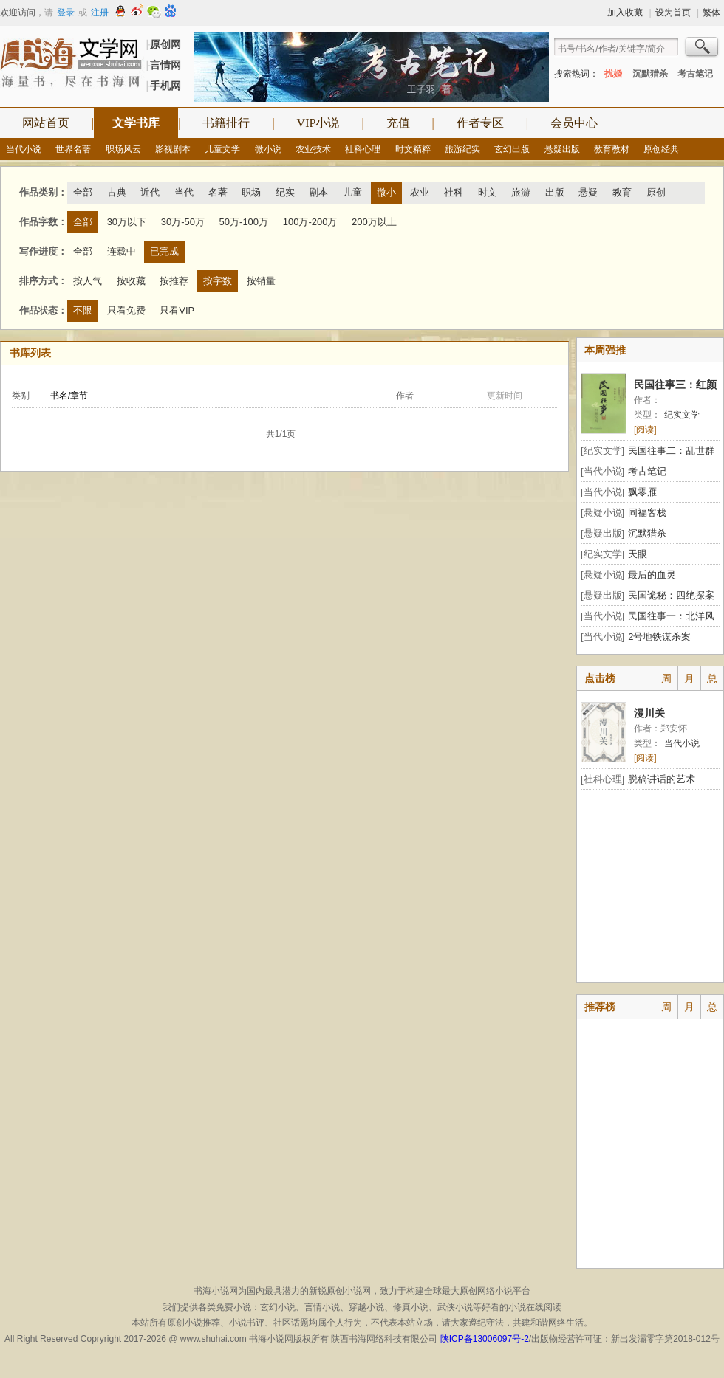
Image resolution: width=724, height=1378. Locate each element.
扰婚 (613, 74)
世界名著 (73, 149)
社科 (453, 192)
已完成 (164, 251)
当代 (184, 192)
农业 (419, 192)
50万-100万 (243, 221)
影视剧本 (173, 149)
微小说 (268, 149)
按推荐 (174, 280)
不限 (82, 310)
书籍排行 (226, 123)
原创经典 (661, 149)
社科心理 (362, 149)
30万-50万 (183, 221)
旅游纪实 (462, 149)
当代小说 (23, 149)
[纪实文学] (602, 450)
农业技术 (313, 149)
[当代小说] (602, 471)
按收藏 (131, 280)
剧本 (318, 192)
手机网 (165, 86)
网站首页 (45, 123)
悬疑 (588, 192)
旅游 (520, 192)
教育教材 (611, 149)
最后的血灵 (652, 574)
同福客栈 (647, 512)
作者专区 (480, 123)
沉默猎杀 (650, 74)
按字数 (217, 280)
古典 (116, 192)
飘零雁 (642, 491)
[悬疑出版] (602, 533)
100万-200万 (310, 221)
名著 (218, 192)
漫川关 (649, 713)
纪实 (285, 192)
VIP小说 (318, 123)
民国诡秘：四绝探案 (671, 595)
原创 (656, 192)
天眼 (637, 553)
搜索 (703, 48)
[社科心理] (602, 779)
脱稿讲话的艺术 (661, 779)
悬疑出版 (562, 149)
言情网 (165, 65)
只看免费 (126, 310)
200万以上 (374, 221)
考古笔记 (695, 74)
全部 (82, 192)
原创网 (165, 44)
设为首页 (673, 12)
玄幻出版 (512, 149)
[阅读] (645, 429)
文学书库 (136, 123)
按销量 (261, 280)
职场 (251, 192)
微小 (386, 192)
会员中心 (574, 123)
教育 (622, 192)
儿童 (352, 192)
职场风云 (123, 149)
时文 (487, 192)
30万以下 (126, 221)
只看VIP (177, 310)
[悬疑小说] (602, 512)
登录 (66, 12)
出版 (554, 192)
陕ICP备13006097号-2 (482, 1339)
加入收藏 (625, 12)
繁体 (711, 12)
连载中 (121, 251)
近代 (150, 192)
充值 (398, 123)
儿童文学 (222, 149)
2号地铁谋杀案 (659, 636)
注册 (100, 12)
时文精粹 (413, 149)
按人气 (87, 280)
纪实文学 (682, 415)
